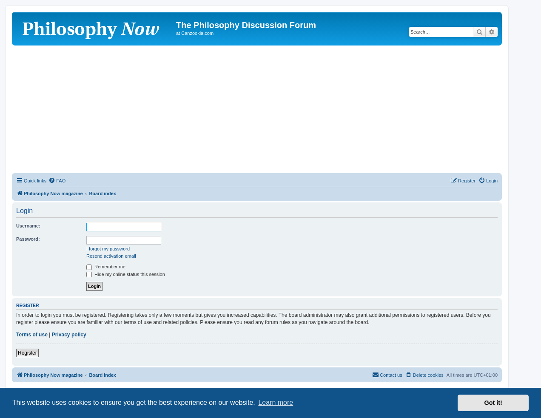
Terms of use (32, 335)
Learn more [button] (275, 402)
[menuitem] (56, 181)
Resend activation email (111, 256)
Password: (28, 239)
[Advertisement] (257, 109)
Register (27, 353)
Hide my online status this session (125, 274)
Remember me (105, 266)
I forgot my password (108, 248)
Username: (28, 225)
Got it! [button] (493, 402)
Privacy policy (69, 335)
